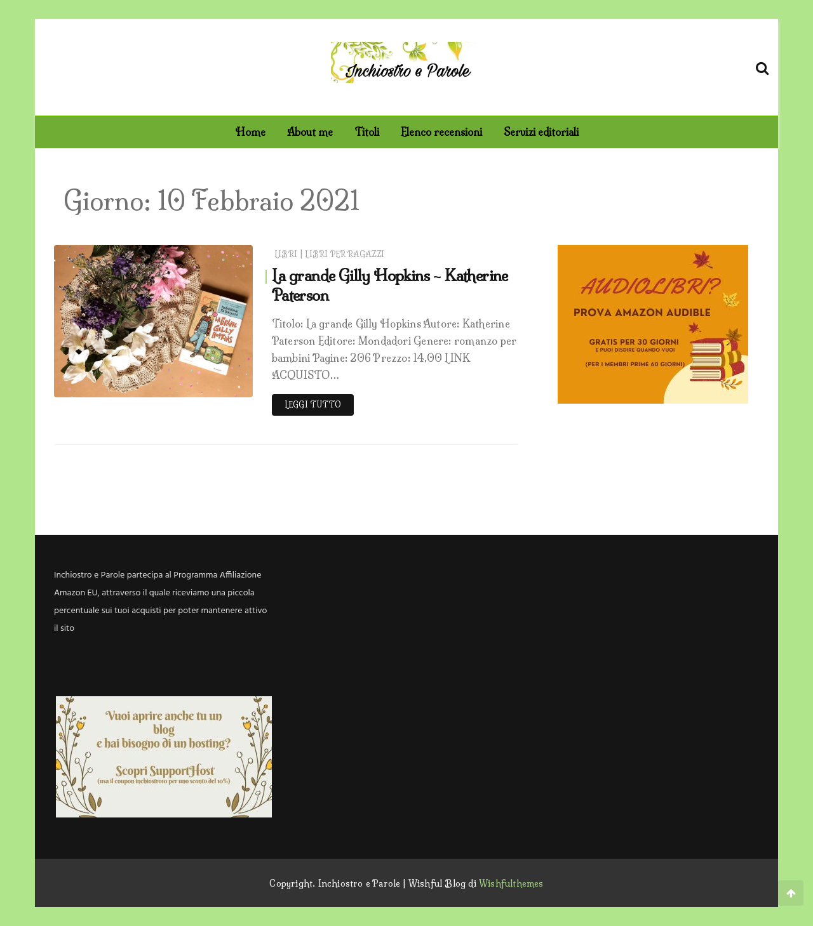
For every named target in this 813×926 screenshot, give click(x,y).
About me (310, 132)
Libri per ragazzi (344, 254)
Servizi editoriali (541, 132)
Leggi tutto (313, 404)
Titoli (366, 132)
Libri (285, 254)
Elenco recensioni (441, 132)
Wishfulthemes (511, 883)
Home (250, 132)
